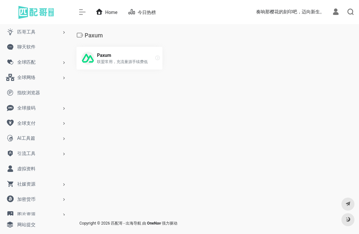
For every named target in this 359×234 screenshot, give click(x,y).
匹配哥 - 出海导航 (126, 223)
